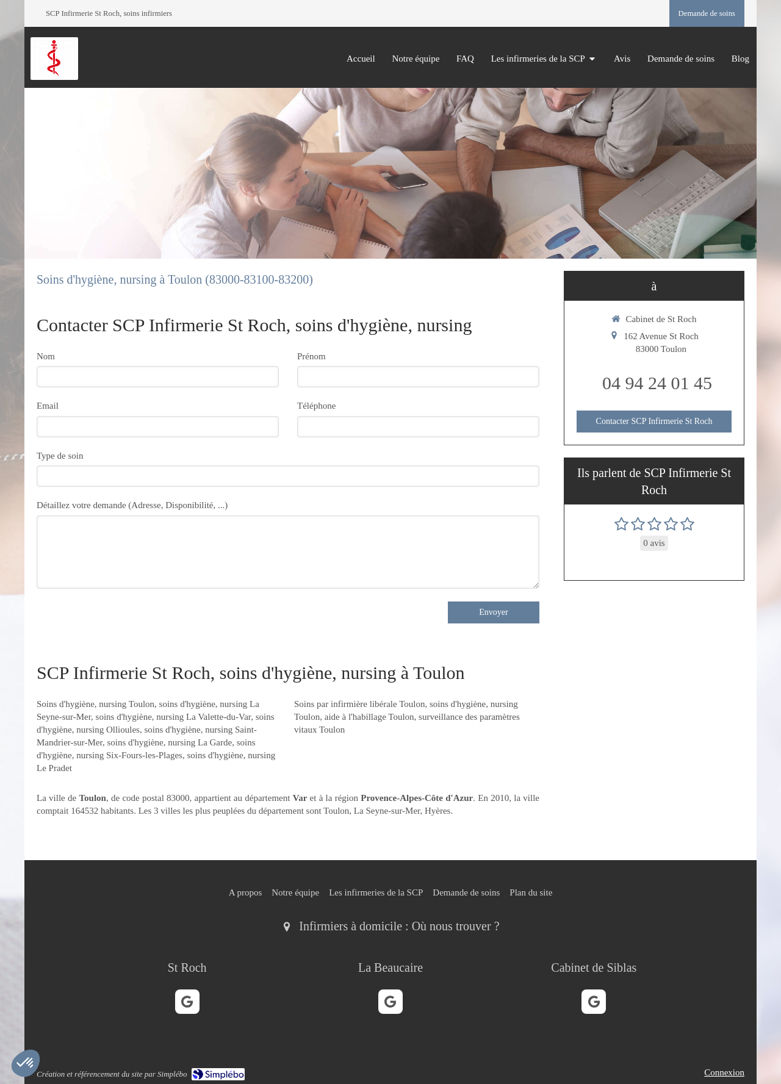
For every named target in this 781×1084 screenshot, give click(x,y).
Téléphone (316, 406)
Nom (46, 356)
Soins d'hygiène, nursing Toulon (95, 704)
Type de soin (60, 456)
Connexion (724, 1072)
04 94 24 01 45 (657, 383)
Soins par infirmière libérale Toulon (359, 704)
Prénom (311, 356)
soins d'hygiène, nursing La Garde (169, 742)
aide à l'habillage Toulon (369, 717)
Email (48, 406)
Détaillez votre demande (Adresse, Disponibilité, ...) (132, 505)
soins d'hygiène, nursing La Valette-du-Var (173, 717)
